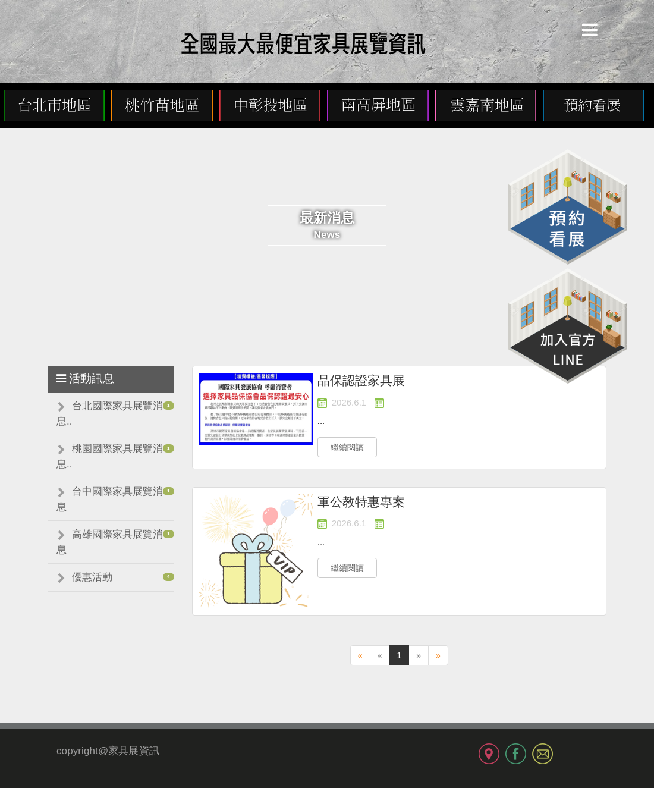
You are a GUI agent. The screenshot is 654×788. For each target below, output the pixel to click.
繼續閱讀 (347, 447)
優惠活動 (92, 577)
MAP (489, 753)
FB (515, 753)
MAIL (542, 753)
